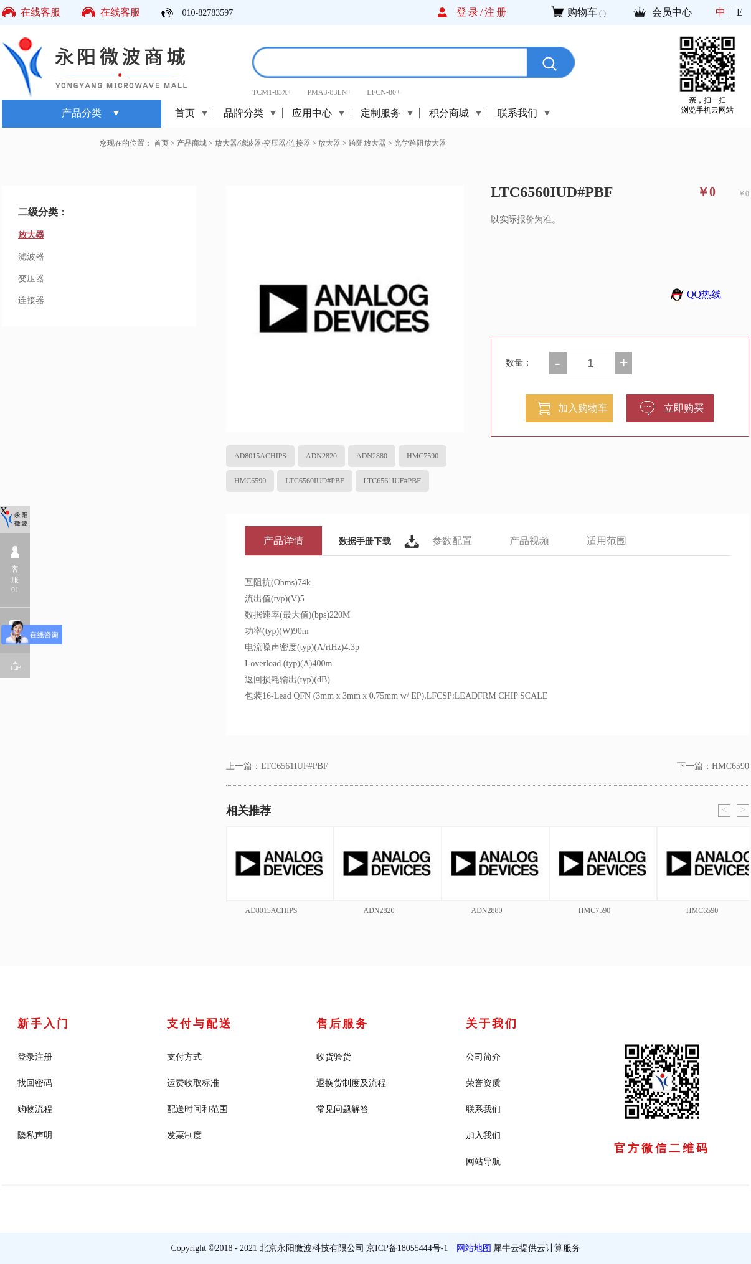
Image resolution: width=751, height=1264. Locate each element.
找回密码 (34, 1083)
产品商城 (192, 143)
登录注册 (34, 1057)
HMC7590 (422, 455)
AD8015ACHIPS (260, 455)
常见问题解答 (342, 1109)
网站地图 (471, 1248)
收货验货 (333, 1057)
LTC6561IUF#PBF (392, 480)
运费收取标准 (193, 1083)
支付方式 (184, 1057)
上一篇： (277, 766)
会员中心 (672, 12)
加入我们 (483, 1135)
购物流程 (34, 1109)
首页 (185, 113)
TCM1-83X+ (271, 92)
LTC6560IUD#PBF (314, 480)
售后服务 (342, 1023)
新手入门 (43, 1023)
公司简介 (483, 1057)
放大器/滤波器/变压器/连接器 (263, 143)
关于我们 (492, 1023)
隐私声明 (34, 1135)
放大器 (329, 143)
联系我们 (483, 1109)
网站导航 (483, 1161)
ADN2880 (371, 455)
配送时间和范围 (197, 1109)
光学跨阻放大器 (420, 143)
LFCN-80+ (383, 92)
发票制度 (184, 1135)
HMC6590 (250, 480)
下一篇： (713, 766)
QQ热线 (694, 294)
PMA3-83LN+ (329, 92)
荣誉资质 (483, 1083)
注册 (496, 12)
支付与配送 (199, 1023)
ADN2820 (321, 455)
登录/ (470, 12)
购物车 (582, 12)
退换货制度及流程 (351, 1083)
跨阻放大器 (367, 143)
